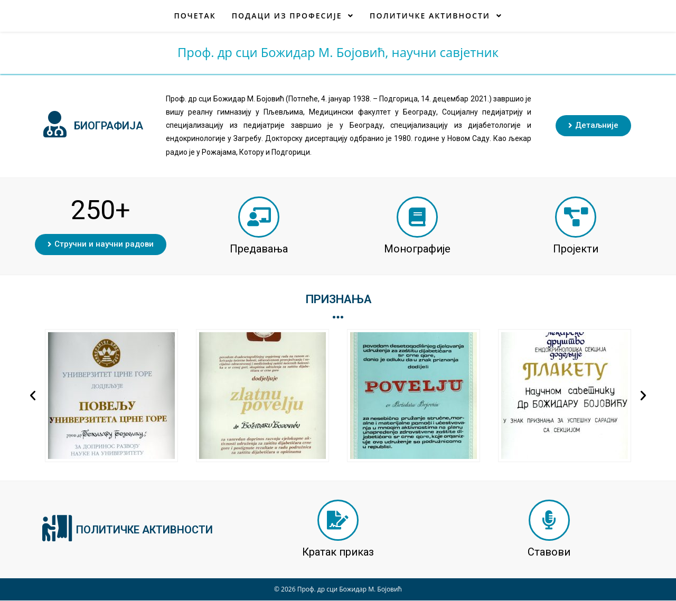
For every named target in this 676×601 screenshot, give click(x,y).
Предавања (259, 248)
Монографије (417, 248)
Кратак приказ (338, 552)
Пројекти (575, 248)
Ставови (549, 552)
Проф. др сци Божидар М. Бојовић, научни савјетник (338, 52)
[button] (593, 125)
